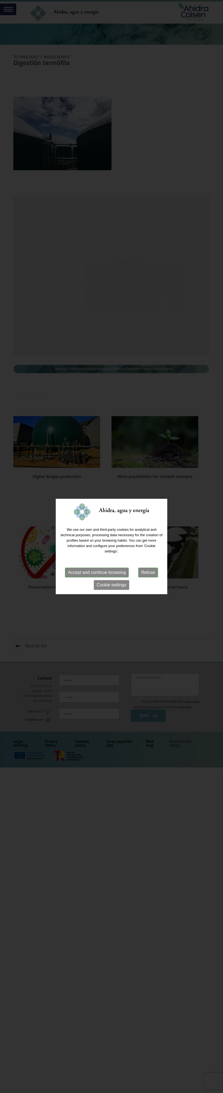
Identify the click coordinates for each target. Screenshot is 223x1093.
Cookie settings (111, 585)
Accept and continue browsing (97, 572)
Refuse (148, 572)
